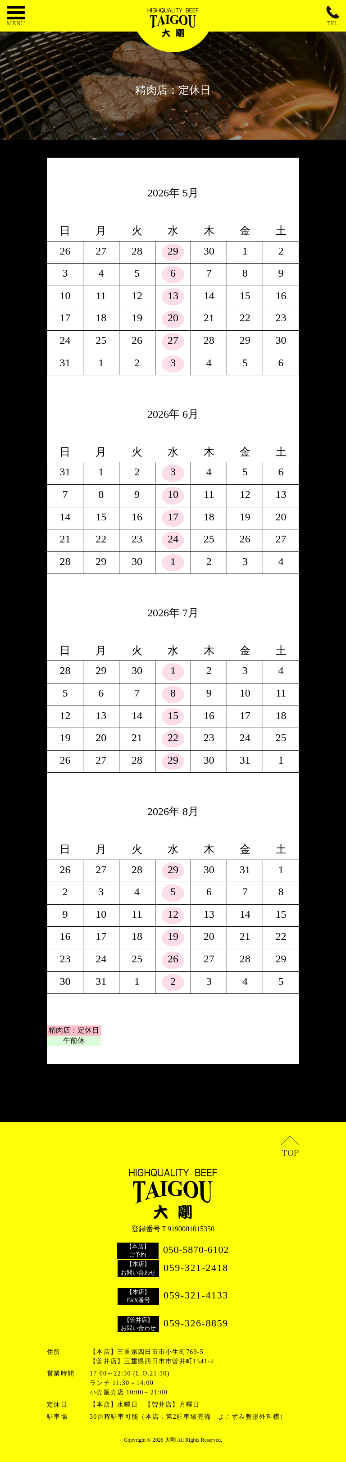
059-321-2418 (196, 1267)
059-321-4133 (196, 1295)
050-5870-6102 (196, 1249)
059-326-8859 (196, 1323)
